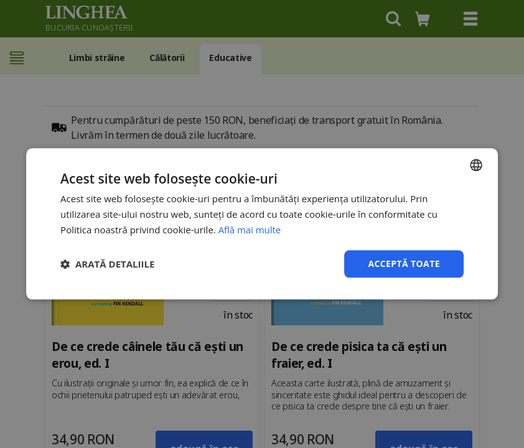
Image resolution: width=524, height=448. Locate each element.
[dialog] (262, 224)
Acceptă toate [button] (404, 263)
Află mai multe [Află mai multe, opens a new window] (249, 229)
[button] (107, 263)
